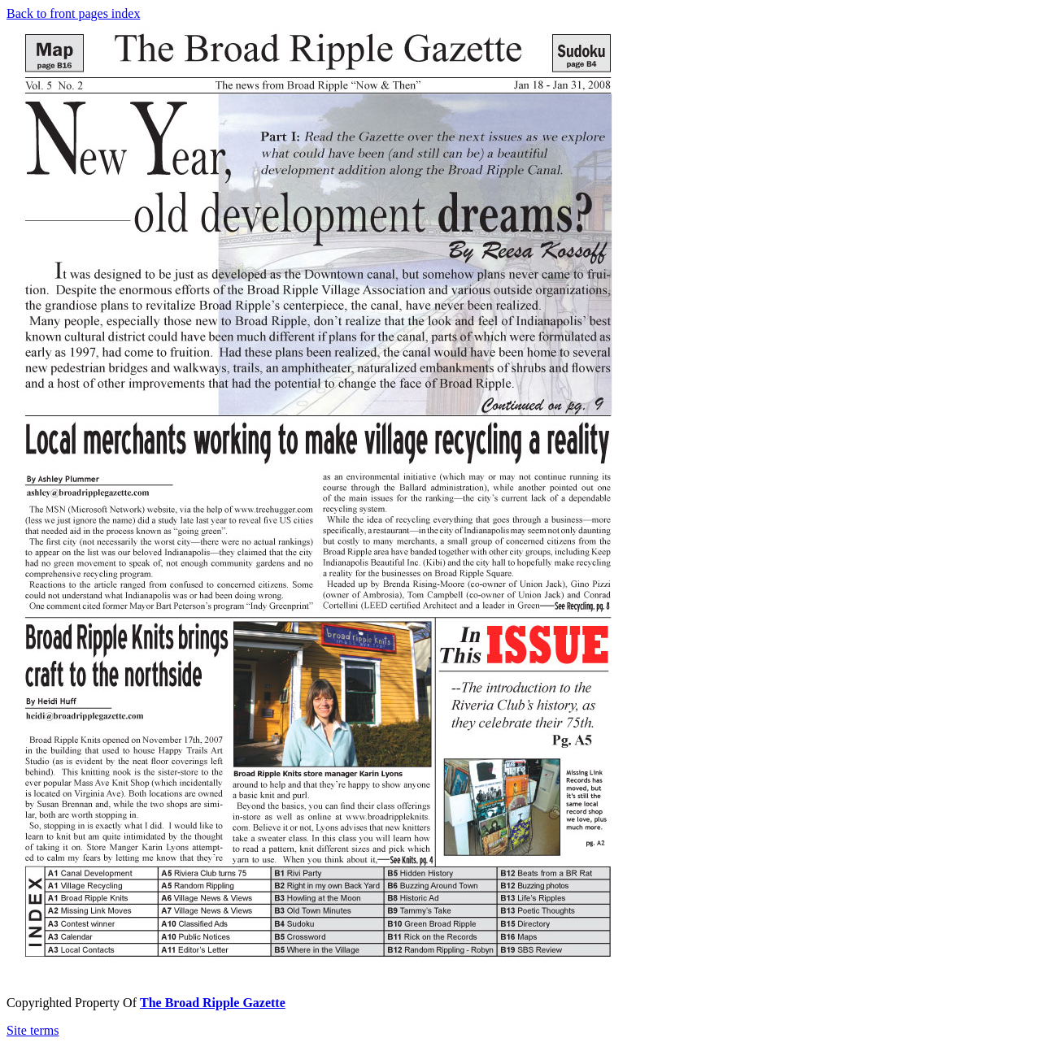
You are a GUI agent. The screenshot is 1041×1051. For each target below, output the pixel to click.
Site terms (33, 1030)
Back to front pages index (73, 13)
